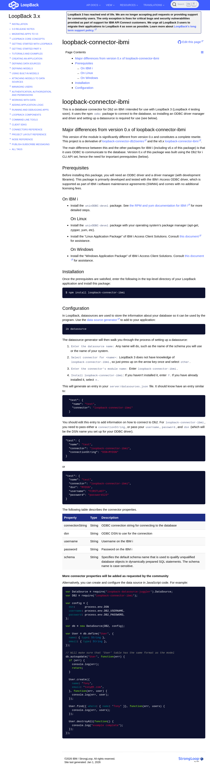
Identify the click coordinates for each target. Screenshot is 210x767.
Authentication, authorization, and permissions (31, 93)
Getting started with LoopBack (32, 44)
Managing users (22, 87)
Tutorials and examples (27, 53)
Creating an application (27, 58)
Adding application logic (27, 105)
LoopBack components (26, 114)
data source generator (102, 320)
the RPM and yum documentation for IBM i (159, 205)
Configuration (84, 87)
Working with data (24, 100)
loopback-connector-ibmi (181, 141)
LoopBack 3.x (24, 16)
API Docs (93, 5)
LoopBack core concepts (28, 39)
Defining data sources (26, 63)
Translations (153, 5)
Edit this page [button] (189, 42)
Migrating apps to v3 (25, 34)
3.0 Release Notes (23, 29)
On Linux (87, 73)
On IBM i (86, 68)
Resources (129, 5)
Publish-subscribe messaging (31, 144)
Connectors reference (27, 129)
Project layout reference (29, 134)
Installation (20, 24)
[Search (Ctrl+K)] (185, 4)
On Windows (89, 78)
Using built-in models (25, 73)
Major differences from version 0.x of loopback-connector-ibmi (117, 58)
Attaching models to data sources (28, 80)
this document (189, 236)
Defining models (22, 68)
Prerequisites (84, 63)
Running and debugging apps (30, 110)
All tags (17, 149)
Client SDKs (19, 124)
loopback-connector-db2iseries (123, 141)
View (110, 5)
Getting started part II (26, 48)
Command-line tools (25, 119)
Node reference (22, 139)
